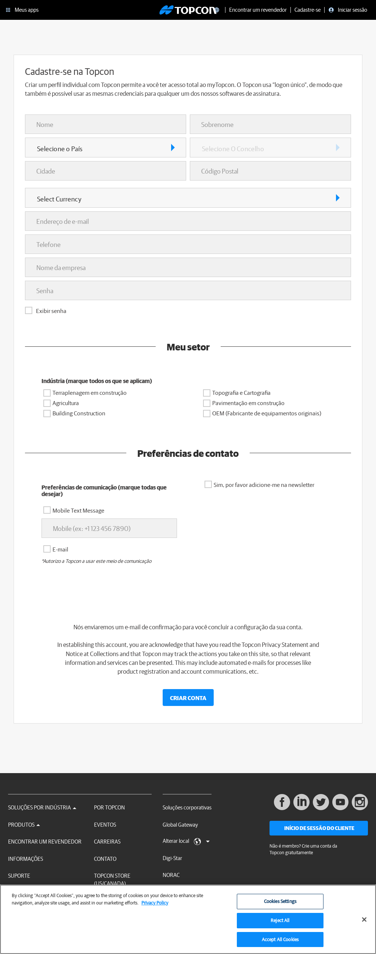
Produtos (24, 825)
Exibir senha (51, 310)
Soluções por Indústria (42, 807)
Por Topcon (109, 807)
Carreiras (107, 841)
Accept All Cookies (280, 944)
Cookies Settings (280, 906)
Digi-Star (172, 858)
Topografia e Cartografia (241, 392)
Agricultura (66, 403)
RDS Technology (181, 892)
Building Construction (79, 413)
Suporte (19, 876)
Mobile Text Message (78, 510)
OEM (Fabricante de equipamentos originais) (266, 413)
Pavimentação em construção (248, 403)
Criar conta (188, 698)
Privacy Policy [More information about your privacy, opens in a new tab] (154, 907)
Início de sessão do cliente (319, 828)
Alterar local (186, 841)
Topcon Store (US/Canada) (112, 879)
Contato (105, 859)
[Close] (364, 924)
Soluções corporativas (187, 807)
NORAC (171, 875)
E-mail (60, 549)
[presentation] (188, 592)
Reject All (280, 925)
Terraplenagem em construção (90, 392)
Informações (25, 859)
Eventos (105, 825)
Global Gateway (180, 825)
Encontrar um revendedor (45, 841)
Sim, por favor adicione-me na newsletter (264, 484)
